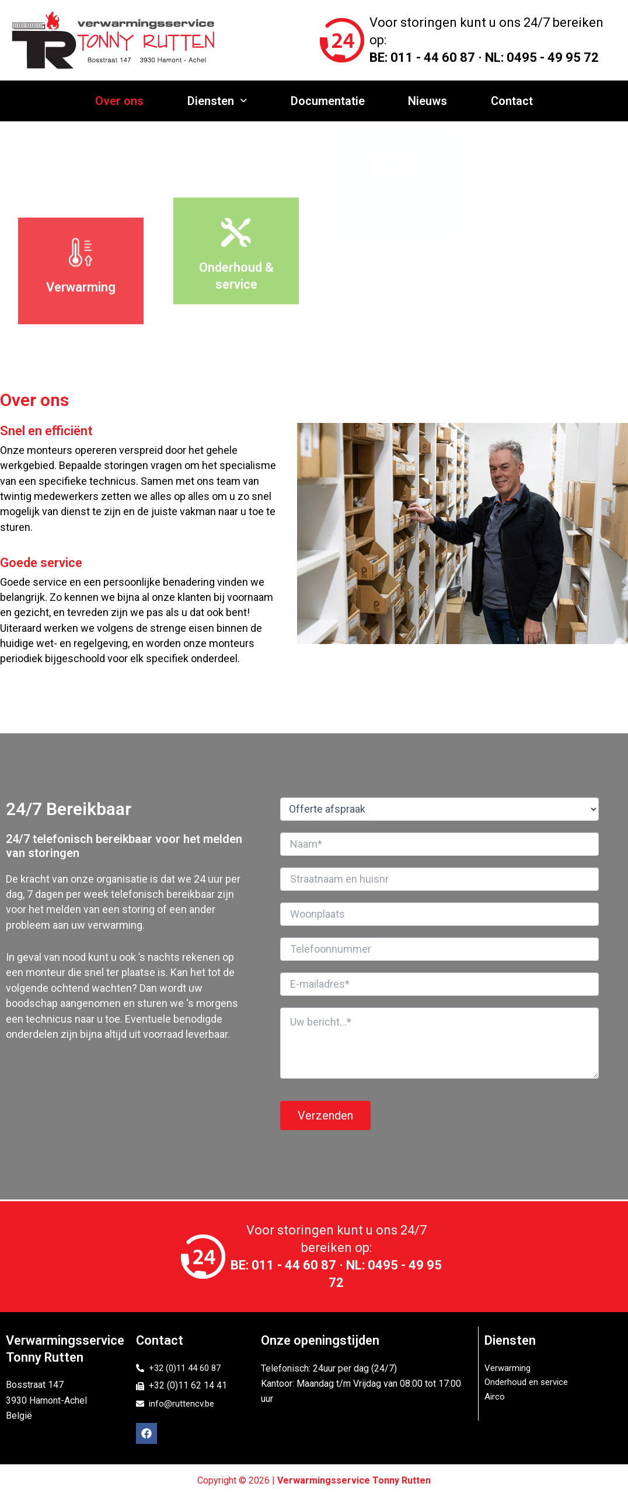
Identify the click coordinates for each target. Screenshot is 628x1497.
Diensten (220, 101)
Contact (507, 101)
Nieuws (425, 101)
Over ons (125, 101)
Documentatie (328, 101)
